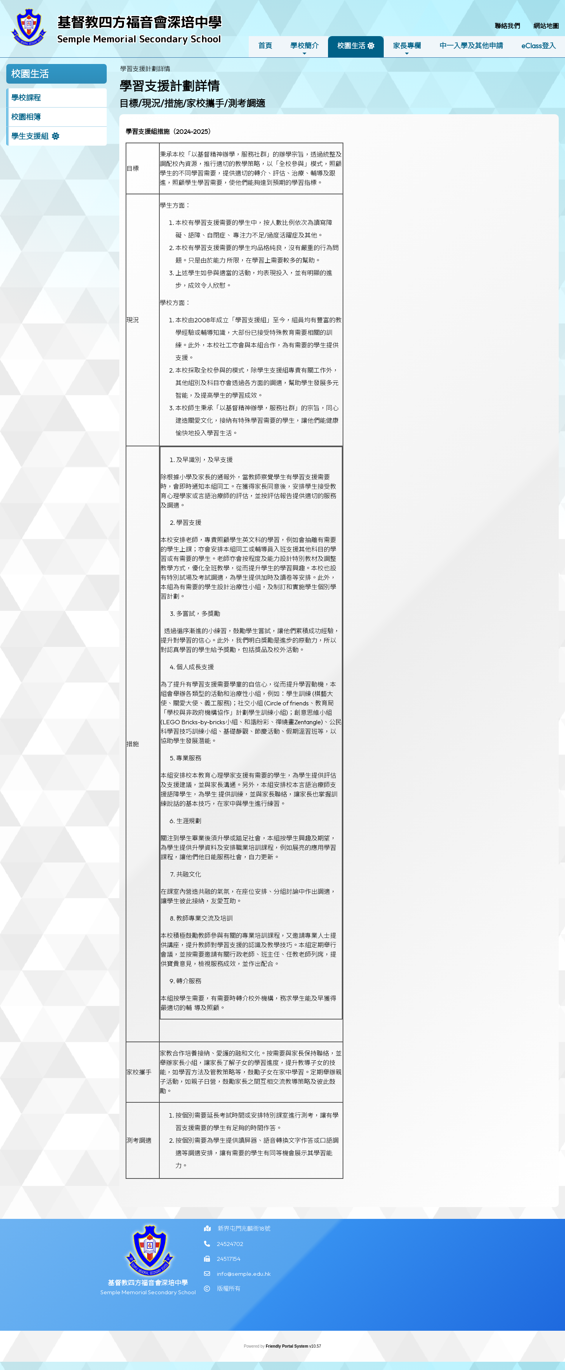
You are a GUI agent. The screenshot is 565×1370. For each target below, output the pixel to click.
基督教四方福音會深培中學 (139, 21)
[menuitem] (145, 68)
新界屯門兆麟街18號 (246, 1231)
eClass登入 (538, 45)
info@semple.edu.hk (245, 1278)
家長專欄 (407, 49)
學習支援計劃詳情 (145, 69)
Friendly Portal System (287, 1346)
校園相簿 (26, 117)
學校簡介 (304, 49)
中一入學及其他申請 (471, 45)
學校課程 (26, 97)
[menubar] (145, 68)
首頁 (265, 45)
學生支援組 (29, 136)
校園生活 (351, 49)
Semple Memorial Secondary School (139, 39)
